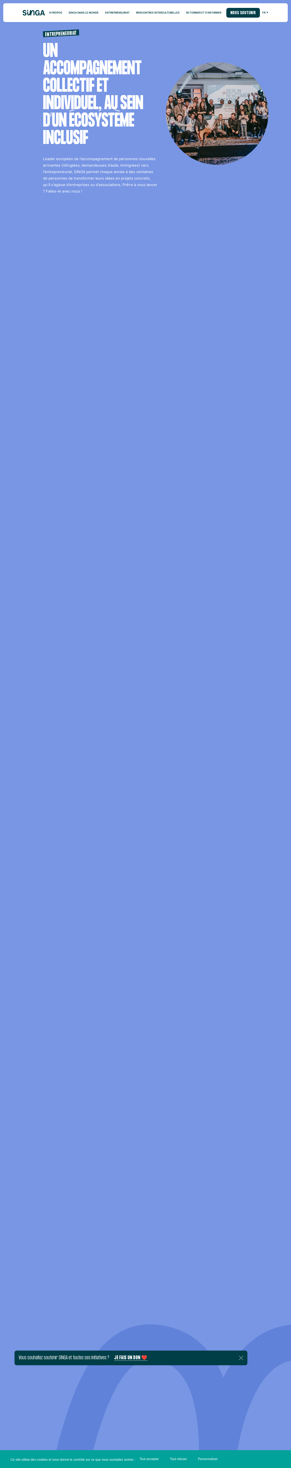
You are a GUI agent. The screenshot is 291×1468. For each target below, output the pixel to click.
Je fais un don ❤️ (131, 1357)
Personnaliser (208, 1459)
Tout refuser (178, 1459)
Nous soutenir (243, 13)
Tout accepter (149, 1459)
